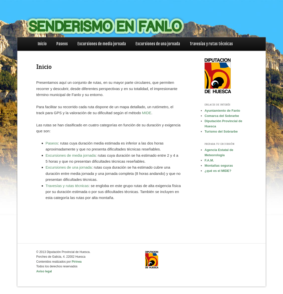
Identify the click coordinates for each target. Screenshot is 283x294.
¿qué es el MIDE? (218, 171)
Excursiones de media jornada (101, 43)
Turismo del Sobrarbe (221, 131)
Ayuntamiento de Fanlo (222, 110)
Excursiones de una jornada (158, 43)
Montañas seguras (219, 165)
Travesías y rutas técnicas (211, 43)
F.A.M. (209, 160)
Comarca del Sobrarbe (222, 116)
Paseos (62, 43)
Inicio (42, 43)
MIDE (146, 113)
